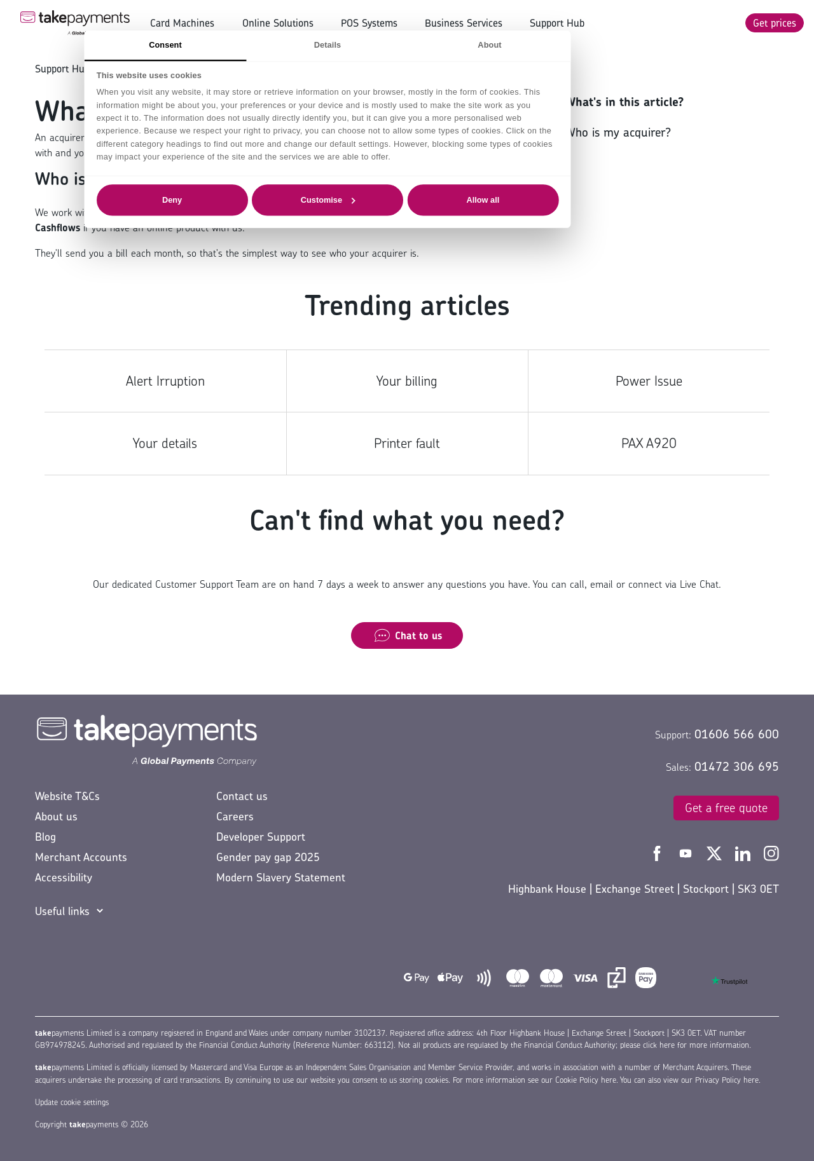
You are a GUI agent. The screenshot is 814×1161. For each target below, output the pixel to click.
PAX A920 (649, 443)
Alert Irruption (165, 381)
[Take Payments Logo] (75, 23)
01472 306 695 (736, 766)
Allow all (562, 199)
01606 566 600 (736, 734)
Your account (135, 69)
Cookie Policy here (585, 1080)
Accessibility (63, 877)
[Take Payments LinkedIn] (744, 852)
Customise (407, 199)
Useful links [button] (62, 911)
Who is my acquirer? (618, 132)
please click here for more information (684, 1045)
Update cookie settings (72, 1102)
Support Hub (557, 23)
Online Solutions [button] (278, 23)
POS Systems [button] (369, 23)
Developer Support (260, 836)
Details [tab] (407, 44)
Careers (235, 816)
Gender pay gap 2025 (268, 857)
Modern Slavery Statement (280, 877)
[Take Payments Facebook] (658, 852)
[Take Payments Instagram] (771, 852)
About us (56, 816)
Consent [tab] (244, 44)
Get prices (774, 23)
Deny (251, 199)
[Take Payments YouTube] (687, 852)
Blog (45, 836)
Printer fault (407, 443)
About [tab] (569, 44)
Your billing (407, 381)
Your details (165, 443)
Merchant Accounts (81, 857)
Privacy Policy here (727, 1080)
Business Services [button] (463, 23)
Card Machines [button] (182, 23)
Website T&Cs (67, 796)
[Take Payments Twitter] (716, 852)
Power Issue (649, 381)
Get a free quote (726, 807)
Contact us (242, 796)
